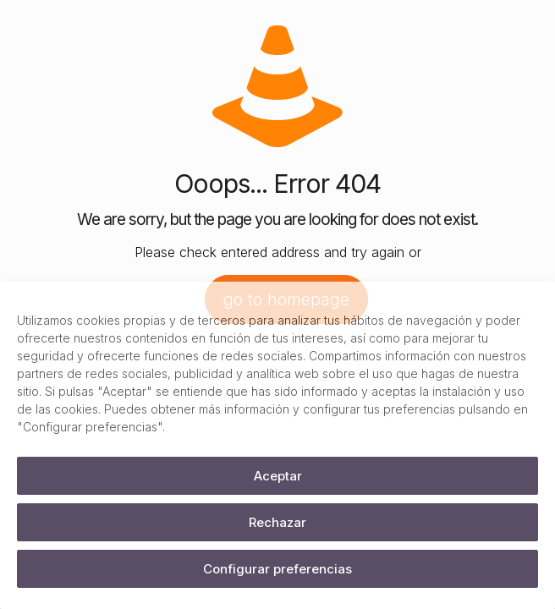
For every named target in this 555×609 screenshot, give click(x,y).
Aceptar (278, 476)
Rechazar (277, 522)
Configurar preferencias (277, 569)
